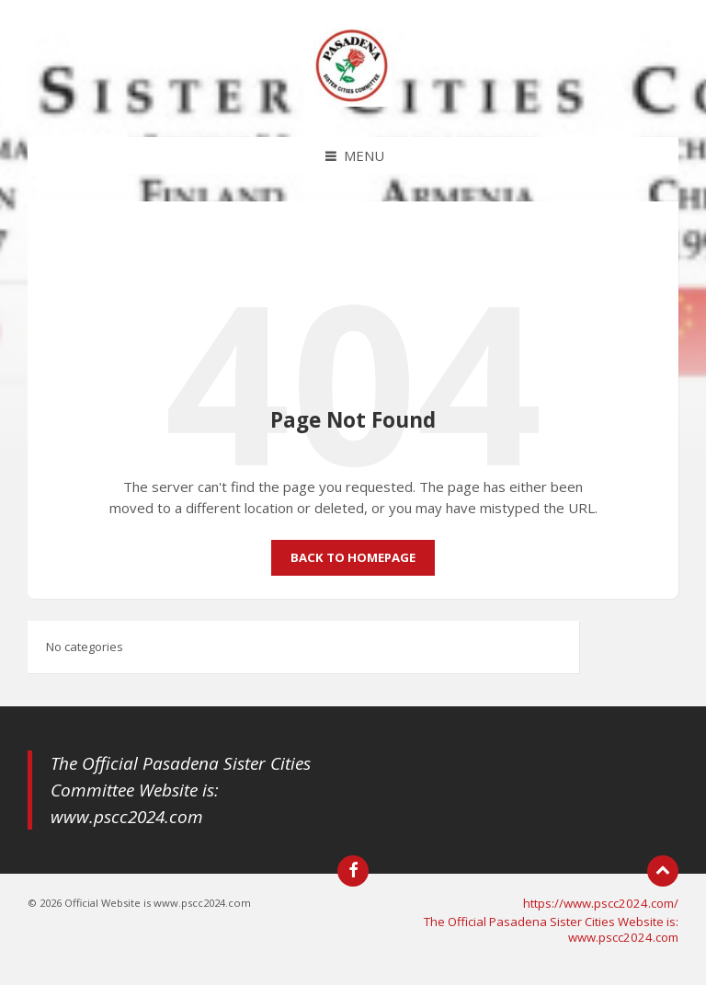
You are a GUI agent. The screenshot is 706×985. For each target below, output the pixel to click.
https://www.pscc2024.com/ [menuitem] (600, 903)
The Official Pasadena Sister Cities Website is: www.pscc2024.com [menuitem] (551, 929)
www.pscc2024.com (127, 817)
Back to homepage (353, 557)
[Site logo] (353, 101)
